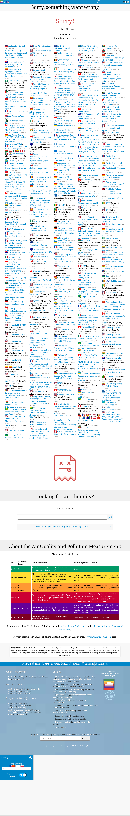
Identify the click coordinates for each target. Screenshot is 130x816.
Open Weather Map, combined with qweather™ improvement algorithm (72, 757)
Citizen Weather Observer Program (69, 761)
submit (85, 799)
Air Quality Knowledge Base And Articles (24, 750)
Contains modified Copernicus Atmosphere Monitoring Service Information (75, 768)
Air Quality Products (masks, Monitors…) (24, 771)
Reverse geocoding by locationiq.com (69, 777)
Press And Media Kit (16, 740)
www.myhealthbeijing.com (98, 667)
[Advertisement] (65, 550)
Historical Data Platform (17, 776)
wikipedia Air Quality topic (74, 656)
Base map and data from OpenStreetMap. (71, 780)
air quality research (16, 745)
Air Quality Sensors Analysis (19, 755)
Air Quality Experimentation (19, 752)
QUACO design (60, 788)
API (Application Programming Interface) (24, 773)
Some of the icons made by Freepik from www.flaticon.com (70, 773)
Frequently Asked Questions (21, 759)
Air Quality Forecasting (17, 769)
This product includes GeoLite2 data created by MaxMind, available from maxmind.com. (72, 746)
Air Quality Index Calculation (19, 767)
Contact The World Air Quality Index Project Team (27, 738)
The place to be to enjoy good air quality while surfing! (72, 784)
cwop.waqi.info (59, 763)
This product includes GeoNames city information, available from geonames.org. (74, 752)
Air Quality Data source (17, 765)
